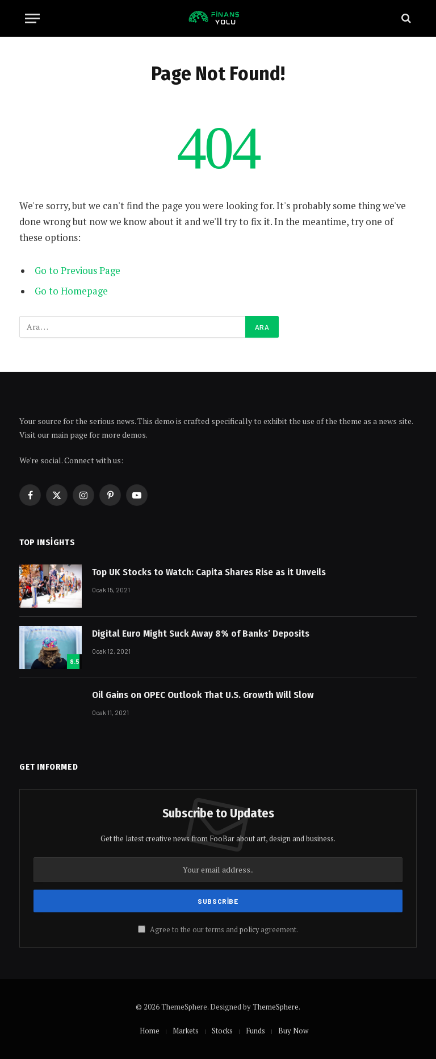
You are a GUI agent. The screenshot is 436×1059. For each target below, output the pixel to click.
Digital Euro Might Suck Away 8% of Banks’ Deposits (200, 633)
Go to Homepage (71, 291)
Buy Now (293, 1030)
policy (249, 930)
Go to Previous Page (77, 270)
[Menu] (32, 18)
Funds (255, 1030)
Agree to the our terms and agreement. (218, 930)
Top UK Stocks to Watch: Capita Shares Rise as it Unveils (209, 572)
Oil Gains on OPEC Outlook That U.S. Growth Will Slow (203, 695)
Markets (186, 1030)
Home (150, 1030)
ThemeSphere (276, 1007)
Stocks (222, 1030)
